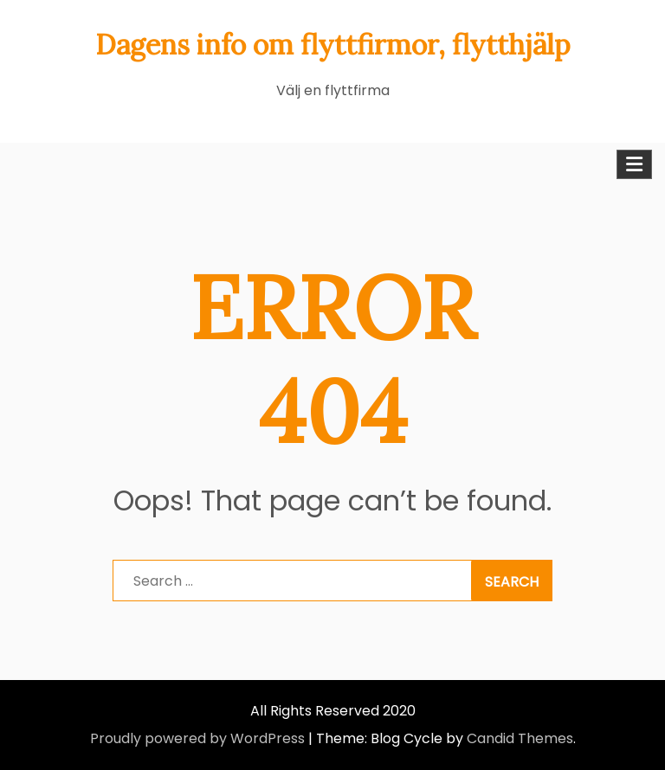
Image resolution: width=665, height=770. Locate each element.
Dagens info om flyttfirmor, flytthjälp (333, 44)
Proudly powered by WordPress (197, 738)
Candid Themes (520, 738)
